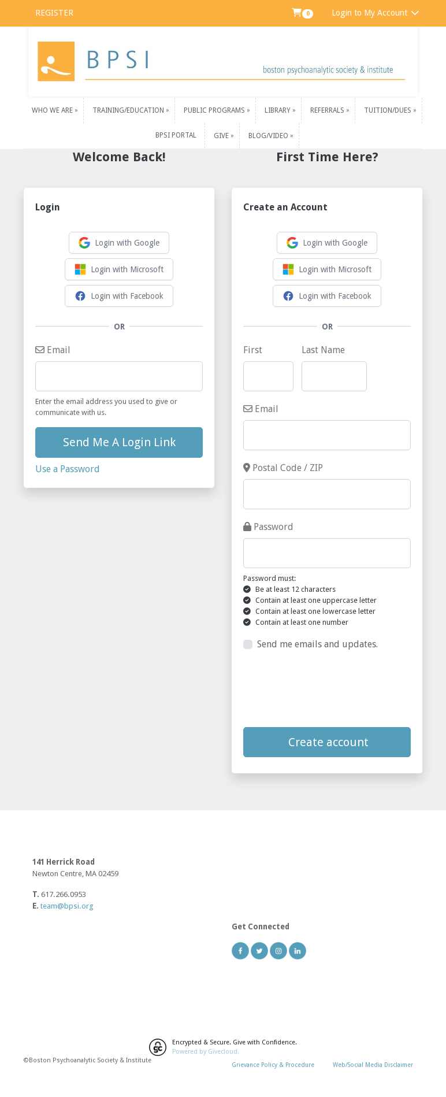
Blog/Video (269, 135)
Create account (327, 742)
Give (222, 135)
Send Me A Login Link (119, 442)
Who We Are (53, 110)
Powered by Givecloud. (205, 1051)
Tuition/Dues (388, 110)
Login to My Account (376, 12)
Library (278, 110)
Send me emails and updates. (317, 644)
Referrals (328, 110)
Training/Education (129, 110)
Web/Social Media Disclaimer (373, 1064)
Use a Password (67, 469)
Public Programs (215, 110)
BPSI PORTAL (175, 135)
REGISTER (54, 12)
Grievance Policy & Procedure (273, 1064)
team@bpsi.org (67, 906)
